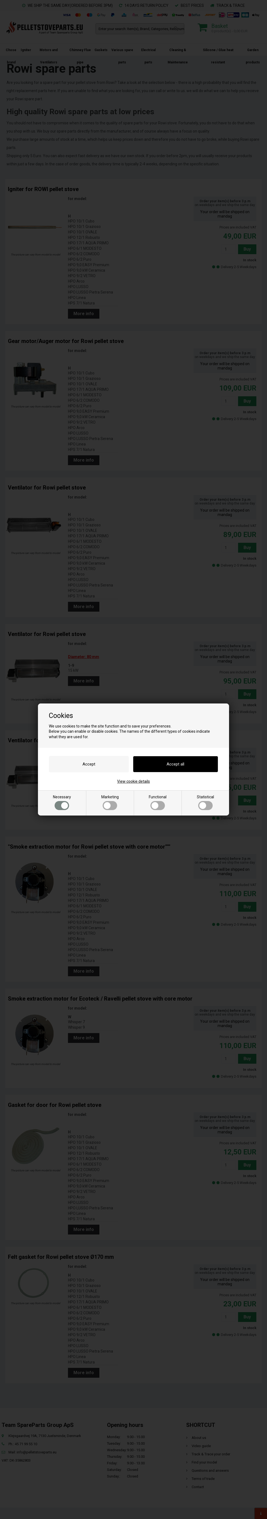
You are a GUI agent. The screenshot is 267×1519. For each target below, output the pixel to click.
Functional (158, 802)
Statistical (205, 802)
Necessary (62, 802)
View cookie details (133, 781)
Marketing (110, 802)
